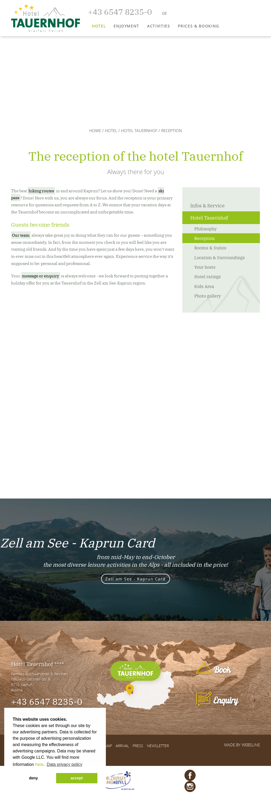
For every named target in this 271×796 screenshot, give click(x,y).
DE (164, 13)
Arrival (122, 745)
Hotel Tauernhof (139, 130)
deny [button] (33, 778)
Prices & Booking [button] (198, 26)
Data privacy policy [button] (64, 764)
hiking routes (41, 190)
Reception (204, 238)
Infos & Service (207, 205)
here (39, 764)
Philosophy (205, 228)
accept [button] (77, 778)
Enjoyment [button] (126, 26)
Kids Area (204, 286)
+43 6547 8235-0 (46, 701)
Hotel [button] (99, 26)
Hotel (111, 130)
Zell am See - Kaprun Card (135, 578)
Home (95, 130)
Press (138, 745)
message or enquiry (40, 275)
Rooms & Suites (210, 247)
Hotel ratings (207, 276)
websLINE (251, 744)
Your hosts (204, 267)
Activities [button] (158, 26)
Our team (21, 235)
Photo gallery (207, 296)
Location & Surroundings (219, 257)
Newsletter (158, 745)
